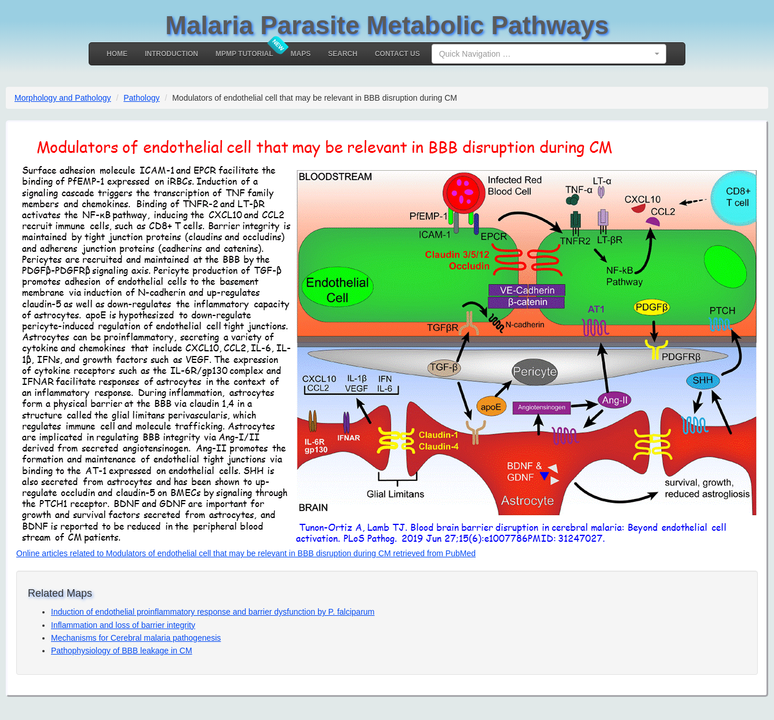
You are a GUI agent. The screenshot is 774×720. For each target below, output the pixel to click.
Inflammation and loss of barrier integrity (123, 625)
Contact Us (397, 54)
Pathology (141, 97)
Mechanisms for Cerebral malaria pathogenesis (136, 637)
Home (117, 54)
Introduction (171, 54)
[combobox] (549, 54)
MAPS (301, 54)
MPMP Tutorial (244, 54)
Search (342, 54)
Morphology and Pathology (62, 97)
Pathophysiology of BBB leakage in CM (121, 650)
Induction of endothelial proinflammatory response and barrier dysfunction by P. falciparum (213, 611)
